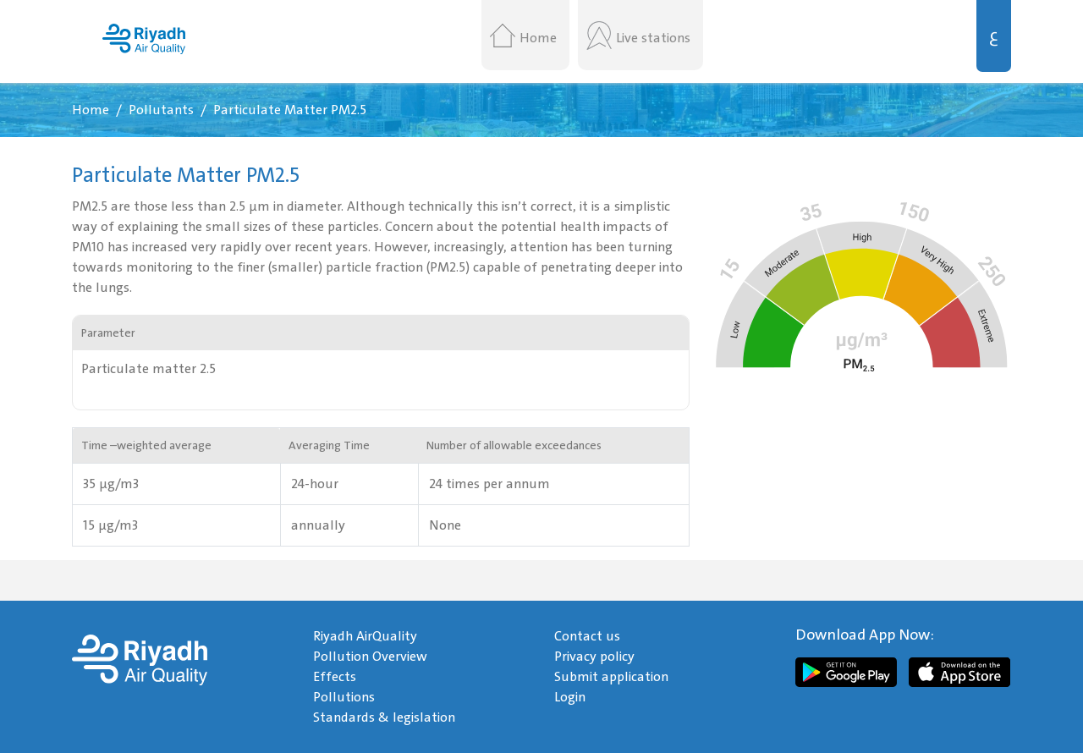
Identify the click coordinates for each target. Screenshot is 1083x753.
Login (569, 697)
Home (538, 38)
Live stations (653, 38)
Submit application (611, 677)
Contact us (587, 636)
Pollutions (344, 697)
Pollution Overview (370, 657)
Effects (334, 677)
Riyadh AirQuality (365, 636)
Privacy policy (594, 657)
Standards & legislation (384, 717)
